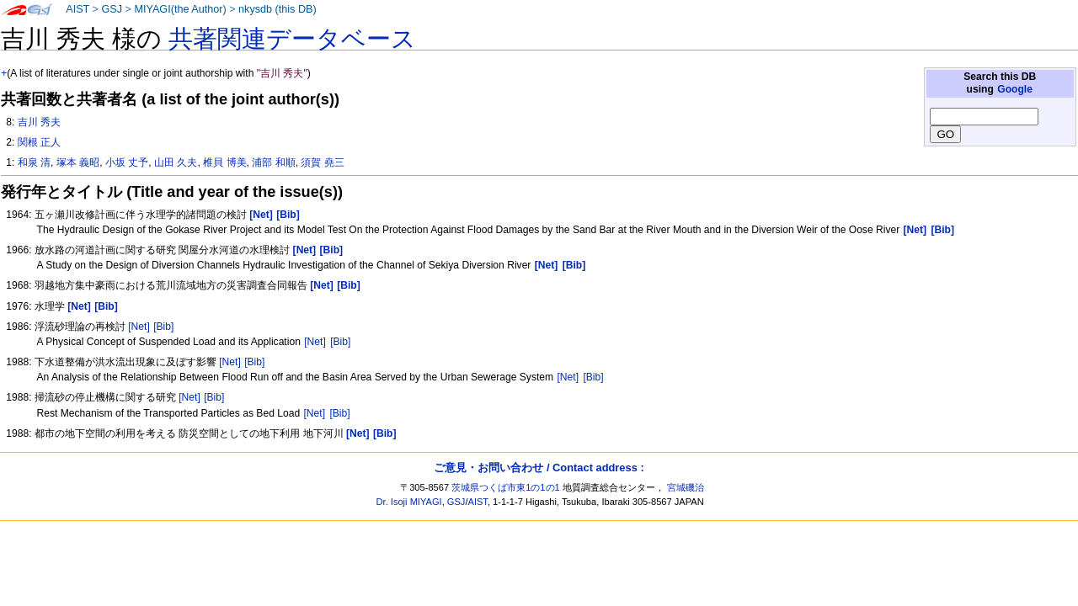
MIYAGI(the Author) (180, 9)
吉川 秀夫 (39, 122)
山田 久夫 (175, 162)
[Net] (139, 326)
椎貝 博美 (224, 162)
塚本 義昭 (77, 162)
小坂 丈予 (126, 162)
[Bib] (163, 326)
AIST (77, 9)
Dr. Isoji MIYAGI (409, 502)
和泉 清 (34, 162)
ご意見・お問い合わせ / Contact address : (538, 467)
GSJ (111, 9)
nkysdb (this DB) (277, 9)
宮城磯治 (685, 487)
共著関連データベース (292, 38)
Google (1015, 89)
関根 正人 (39, 142)
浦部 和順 (273, 162)
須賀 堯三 (322, 162)
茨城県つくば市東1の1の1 (505, 487)
